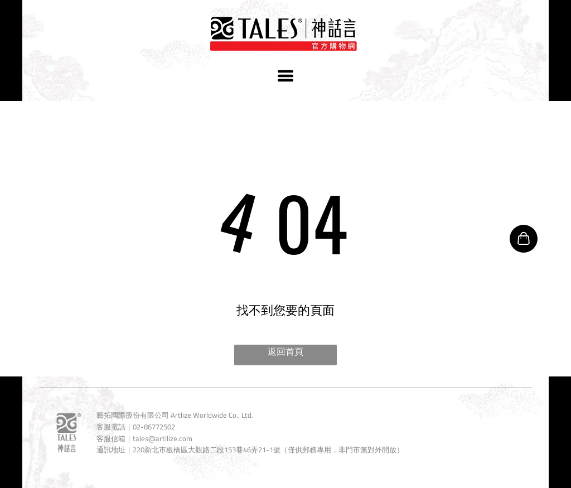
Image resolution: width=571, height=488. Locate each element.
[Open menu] (285, 75)
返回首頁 (285, 351)
